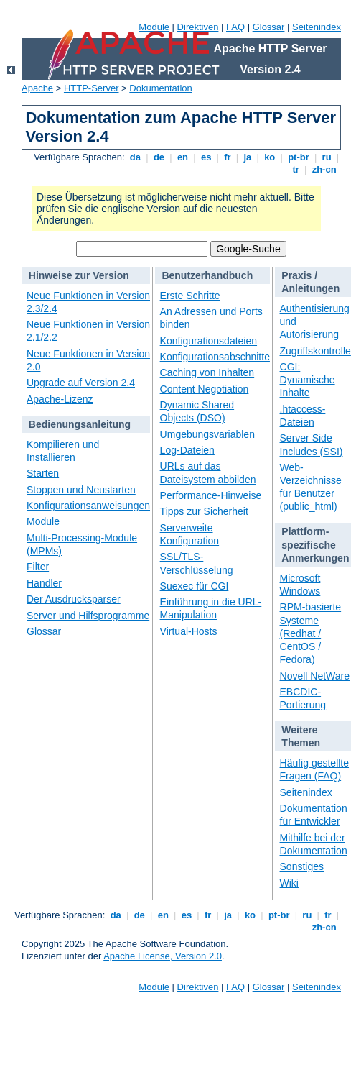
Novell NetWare (315, 676)
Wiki (289, 883)
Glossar (269, 27)
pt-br (299, 157)
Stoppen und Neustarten (81, 489)
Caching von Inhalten (207, 372)
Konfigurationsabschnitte (215, 356)
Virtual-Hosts (188, 631)
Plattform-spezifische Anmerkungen (315, 544)
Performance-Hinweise (211, 495)
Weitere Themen (300, 736)
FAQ (235, 27)
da (135, 157)
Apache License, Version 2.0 (162, 956)
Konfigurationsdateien (208, 341)
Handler (44, 583)
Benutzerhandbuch (207, 275)
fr (228, 157)
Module (154, 27)
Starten (43, 473)
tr (296, 169)
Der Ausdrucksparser (74, 599)
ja (247, 157)
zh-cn (324, 169)
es (206, 157)
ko (270, 157)
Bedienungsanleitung (80, 424)
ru (326, 157)
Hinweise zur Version (79, 275)
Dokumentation (160, 88)
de (159, 157)
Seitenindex (316, 27)
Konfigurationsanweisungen (88, 505)
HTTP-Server (91, 88)
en (182, 157)
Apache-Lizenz (60, 399)
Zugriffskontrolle (315, 351)
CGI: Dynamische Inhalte (307, 379)
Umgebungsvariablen (207, 434)
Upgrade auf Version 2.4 (81, 382)
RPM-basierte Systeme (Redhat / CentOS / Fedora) (311, 633)
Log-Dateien (187, 450)
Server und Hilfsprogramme (88, 615)
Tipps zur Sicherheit (204, 511)
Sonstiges (302, 866)
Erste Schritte (190, 295)
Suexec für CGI (194, 586)
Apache (37, 88)
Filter (38, 566)
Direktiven (198, 27)
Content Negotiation (204, 389)
